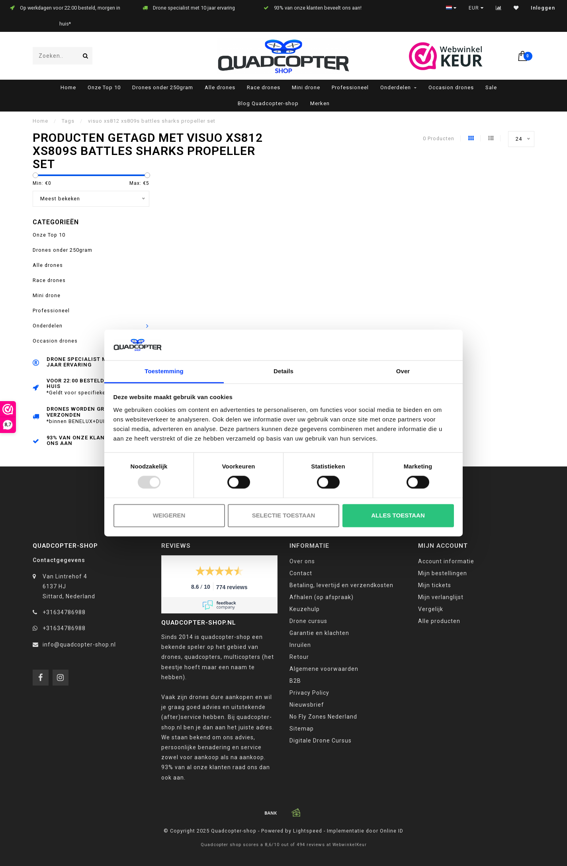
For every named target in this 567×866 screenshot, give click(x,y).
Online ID (391, 831)
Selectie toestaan (283, 515)
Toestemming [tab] (164, 371)
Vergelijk (430, 609)
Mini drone (306, 87)
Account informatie (446, 561)
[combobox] (62, 56)
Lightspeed (307, 831)
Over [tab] (403, 371)
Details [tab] (283, 371)
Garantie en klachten (319, 633)
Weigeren (169, 515)
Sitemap (301, 728)
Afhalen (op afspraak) (321, 597)
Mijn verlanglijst (440, 597)
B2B (295, 681)
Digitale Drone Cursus (320, 740)
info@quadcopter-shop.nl (79, 644)
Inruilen (300, 645)
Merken (320, 103)
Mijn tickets (434, 585)
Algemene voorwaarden (323, 669)
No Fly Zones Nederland (323, 716)
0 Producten (438, 138)
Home (68, 87)
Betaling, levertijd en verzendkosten (341, 585)
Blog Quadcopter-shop (268, 103)
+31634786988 (64, 612)
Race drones (263, 87)
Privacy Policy (309, 693)
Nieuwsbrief (306, 704)
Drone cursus (308, 621)
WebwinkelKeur (349, 844)
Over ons (302, 561)
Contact (300, 573)
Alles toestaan (397, 515)
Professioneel (350, 87)
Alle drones (220, 87)
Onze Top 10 (104, 87)
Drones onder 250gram (162, 87)
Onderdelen (395, 87)
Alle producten (439, 621)
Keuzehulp (304, 609)
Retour (299, 657)
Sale (491, 87)
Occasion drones (451, 87)
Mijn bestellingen (442, 573)
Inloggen (543, 8)
